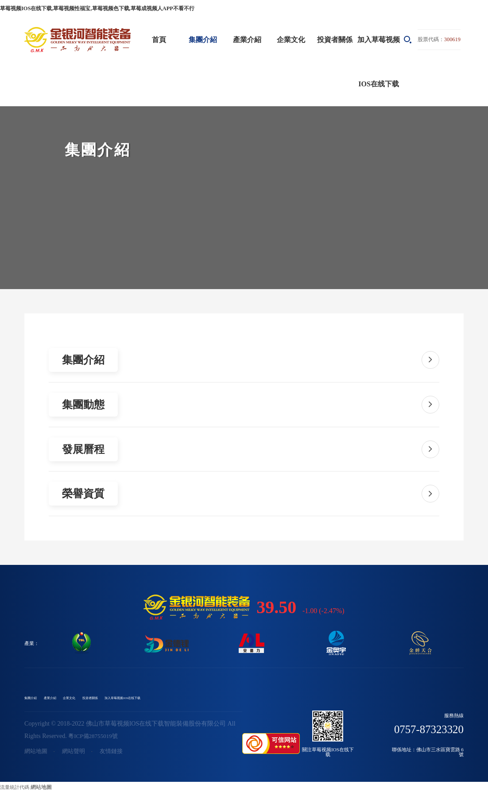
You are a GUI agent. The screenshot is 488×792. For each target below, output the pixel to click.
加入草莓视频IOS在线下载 (378, 60)
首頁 (159, 38)
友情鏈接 (115, 751)
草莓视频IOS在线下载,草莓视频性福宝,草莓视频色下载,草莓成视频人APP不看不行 (89, 8)
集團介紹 (203, 38)
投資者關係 (334, 38)
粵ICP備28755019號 (94, 736)
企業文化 (291, 38)
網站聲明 (76, 751)
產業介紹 (247, 38)
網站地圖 (36, 751)
